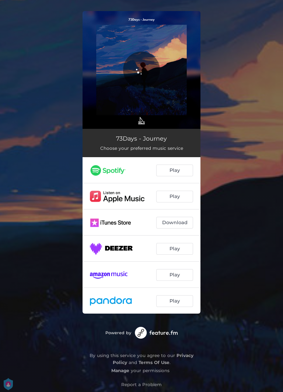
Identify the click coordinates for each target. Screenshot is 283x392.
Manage (120, 370)
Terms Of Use (154, 362)
